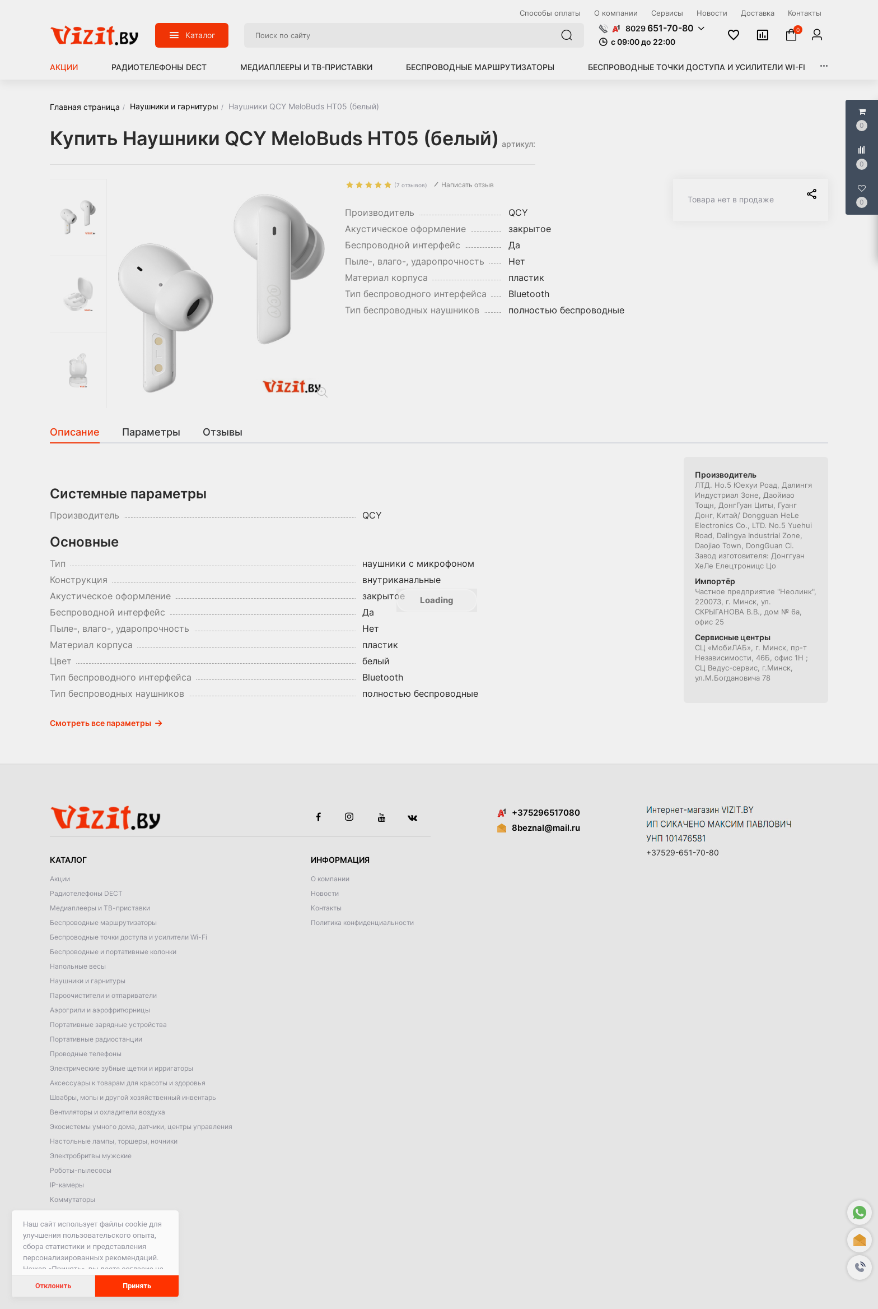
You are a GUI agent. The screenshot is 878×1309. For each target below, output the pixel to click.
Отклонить (53, 1286)
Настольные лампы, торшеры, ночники (114, 1141)
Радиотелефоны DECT (159, 67)
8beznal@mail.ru (546, 827)
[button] (859, 1267)
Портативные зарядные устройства (108, 1024)
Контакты (326, 908)
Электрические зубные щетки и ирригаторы (121, 1068)
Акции (64, 67)
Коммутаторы (72, 1199)
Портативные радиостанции (96, 1039)
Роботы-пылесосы (80, 1170)
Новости (325, 893)
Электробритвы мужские (91, 1155)
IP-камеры (67, 1185)
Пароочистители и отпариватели (103, 995)
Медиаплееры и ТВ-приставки (306, 67)
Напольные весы (78, 966)
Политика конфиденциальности (362, 922)
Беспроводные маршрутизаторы (480, 67)
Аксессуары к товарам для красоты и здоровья (128, 1083)
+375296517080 (538, 812)
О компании (330, 879)
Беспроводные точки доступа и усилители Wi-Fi (696, 67)
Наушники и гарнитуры (87, 981)
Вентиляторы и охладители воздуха (107, 1112)
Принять (137, 1286)
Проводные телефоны (86, 1053)
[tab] (80, 432)
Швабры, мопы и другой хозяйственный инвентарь (133, 1097)
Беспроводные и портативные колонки (113, 951)
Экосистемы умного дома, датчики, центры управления (141, 1126)
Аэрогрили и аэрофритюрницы (100, 1010)
